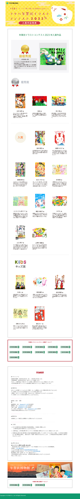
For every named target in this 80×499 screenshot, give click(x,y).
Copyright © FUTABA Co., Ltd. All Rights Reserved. (13, 495)
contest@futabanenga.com (31, 449)
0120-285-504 (36, 451)
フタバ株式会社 (20, 448)
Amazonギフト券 (24, 404)
